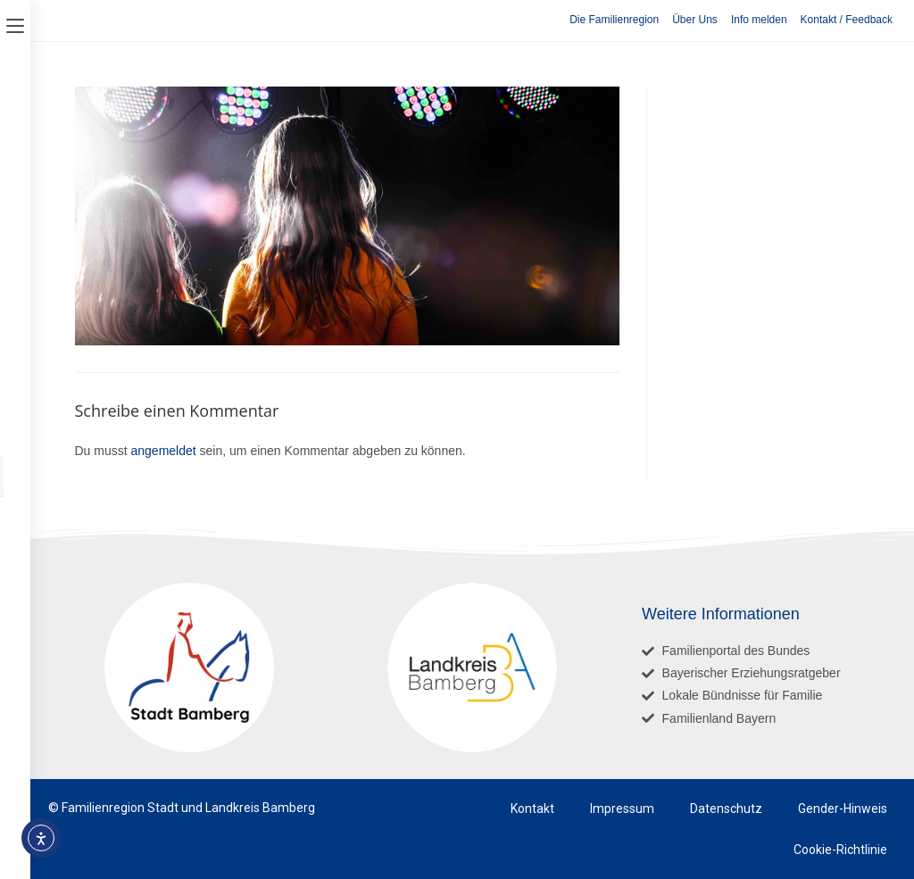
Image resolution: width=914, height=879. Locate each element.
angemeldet (163, 451)
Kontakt (532, 808)
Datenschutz (726, 808)
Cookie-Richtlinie (840, 849)
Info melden (759, 19)
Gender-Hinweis (842, 808)
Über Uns (695, 19)
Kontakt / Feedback (847, 19)
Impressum (622, 808)
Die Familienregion (614, 19)
